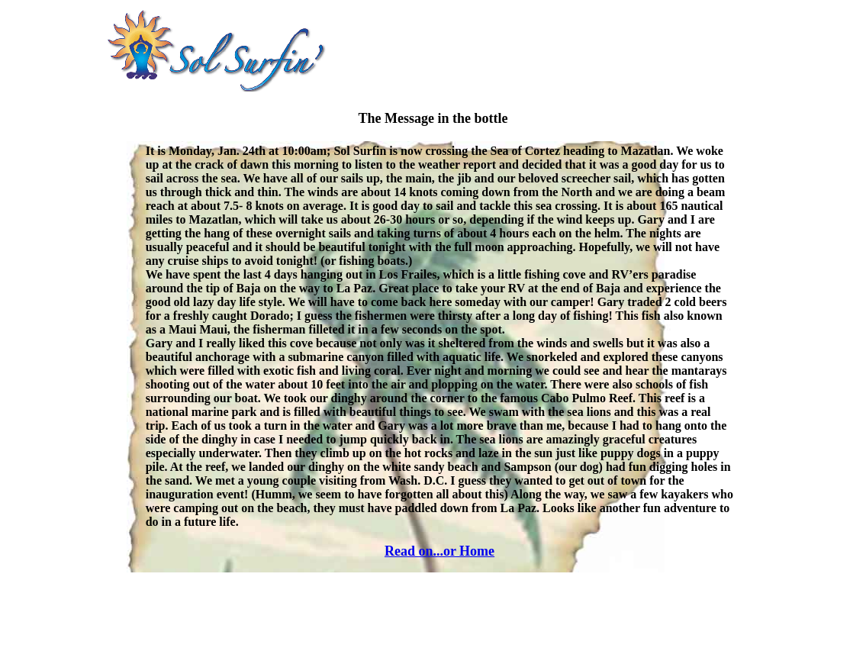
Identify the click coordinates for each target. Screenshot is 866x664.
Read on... (414, 551)
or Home (468, 551)
